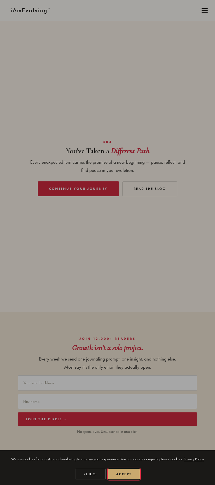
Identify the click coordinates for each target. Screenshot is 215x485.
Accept (124, 474)
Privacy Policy (194, 458)
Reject (90, 474)
